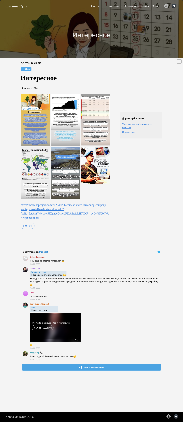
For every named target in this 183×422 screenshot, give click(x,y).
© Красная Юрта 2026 (19, 416)
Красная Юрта (16, 6)
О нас (155, 6)
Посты (95, 6)
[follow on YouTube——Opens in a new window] (167, 6)
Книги (118, 6)
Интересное (128, 132)
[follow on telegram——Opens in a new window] (175, 6)
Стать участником (137, 6)
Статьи (107, 6)
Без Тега (27, 226)
